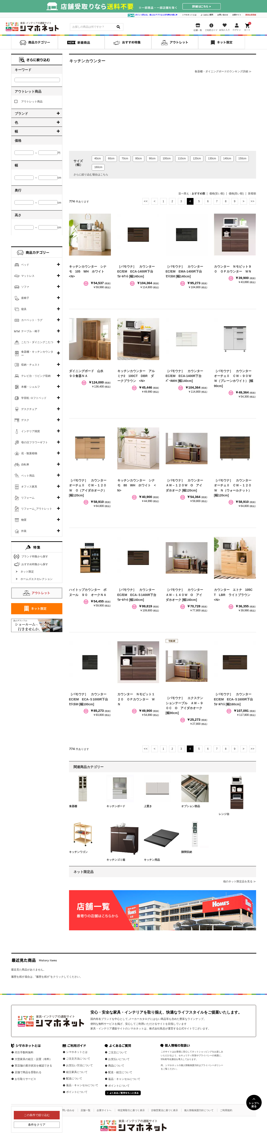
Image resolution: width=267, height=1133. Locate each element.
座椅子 (25, 298)
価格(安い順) (216, 193)
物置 (23, 519)
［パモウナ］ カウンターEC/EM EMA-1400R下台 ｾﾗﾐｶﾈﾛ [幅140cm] (185, 271)
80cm (138, 158)
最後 (252, 201)
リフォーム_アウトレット (36, 508)
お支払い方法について (79, 1065)
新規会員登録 (250, 15)
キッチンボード (115, 806)
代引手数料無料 (24, 1052)
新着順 (252, 193)
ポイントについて (77, 1091)
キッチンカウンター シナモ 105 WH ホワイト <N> (88, 271)
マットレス (28, 275)
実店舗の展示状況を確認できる (33, 1065)
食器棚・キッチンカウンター (37, 353)
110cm (182, 158)
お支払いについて (119, 1059)
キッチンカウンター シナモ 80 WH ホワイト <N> (136, 485)
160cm (98, 167)
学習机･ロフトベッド (34, 398)
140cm (227, 158)
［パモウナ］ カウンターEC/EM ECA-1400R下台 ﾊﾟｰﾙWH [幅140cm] (185, 376)
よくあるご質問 (207, 15)
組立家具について (77, 1072)
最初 (145, 201)
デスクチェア (29, 409)
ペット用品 (28, 475)
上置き (148, 806)
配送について (74, 1078)
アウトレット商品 (28, 101)
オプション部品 (190, 806)
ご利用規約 (226, 1110)
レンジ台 (224, 814)
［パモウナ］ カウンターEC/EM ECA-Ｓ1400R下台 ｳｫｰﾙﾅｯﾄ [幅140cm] (138, 595)
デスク (25, 420)
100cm (167, 158)
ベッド (25, 264)
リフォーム (28, 497)
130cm (212, 158)
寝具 (23, 309)
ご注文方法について (78, 1058)
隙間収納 (186, 852)
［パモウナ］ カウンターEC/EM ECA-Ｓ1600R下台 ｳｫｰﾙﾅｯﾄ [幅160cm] (235, 699)
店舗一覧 (85, 1110)
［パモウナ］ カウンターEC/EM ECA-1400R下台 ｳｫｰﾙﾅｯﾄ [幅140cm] (137, 271)
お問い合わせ (222, 15)
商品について (116, 1065)
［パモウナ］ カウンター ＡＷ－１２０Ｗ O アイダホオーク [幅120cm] (186, 485)
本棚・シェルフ (30, 386)
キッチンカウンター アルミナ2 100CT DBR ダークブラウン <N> (136, 376)
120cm (197, 158)
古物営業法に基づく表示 (164, 1110)
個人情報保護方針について (199, 1110)
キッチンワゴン (78, 852)
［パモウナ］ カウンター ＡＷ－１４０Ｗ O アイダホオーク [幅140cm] (186, 595)
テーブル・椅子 (30, 331)
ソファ (25, 286)
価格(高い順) (236, 193)
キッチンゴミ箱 (115, 859)
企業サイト (236, 15)
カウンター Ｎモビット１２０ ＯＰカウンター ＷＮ (136, 699)
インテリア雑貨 (30, 431)
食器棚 (73, 806)
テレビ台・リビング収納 (36, 375)
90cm (152, 158)
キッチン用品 (152, 859)
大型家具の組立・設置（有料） (33, 1059)
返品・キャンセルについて (82, 1085)
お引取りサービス (25, 1079)
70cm (125, 158)
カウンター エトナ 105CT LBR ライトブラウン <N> (233, 595)
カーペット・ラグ (32, 320)
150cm (242, 158)
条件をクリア (36, 1124)
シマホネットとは (189, 15)
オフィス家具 (29, 486)
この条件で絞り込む (37, 1115)
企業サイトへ (104, 1110)
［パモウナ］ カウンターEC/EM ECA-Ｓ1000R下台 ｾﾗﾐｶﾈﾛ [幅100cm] (90, 699)
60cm (111, 158)
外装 (23, 531)
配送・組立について (120, 1072)
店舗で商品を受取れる (28, 1072)
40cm (97, 158)
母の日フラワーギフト (34, 442)
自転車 (25, 464)
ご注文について (117, 1052)
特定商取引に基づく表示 (131, 1110)
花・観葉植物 (29, 453)
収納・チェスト (30, 364)
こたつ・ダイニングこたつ (37, 342)
